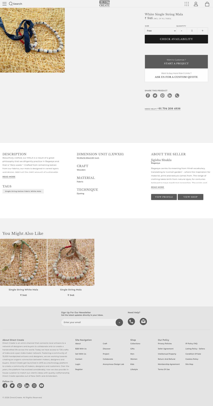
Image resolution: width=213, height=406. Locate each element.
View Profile (164, 197)
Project (106, 354)
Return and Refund (166, 359)
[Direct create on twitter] (13, 386)
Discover (106, 349)
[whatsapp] (177, 95)
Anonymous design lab (113, 364)
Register (79, 369)
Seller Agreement (166, 349)
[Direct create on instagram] (35, 386)
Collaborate (108, 359)
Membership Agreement (169, 364)
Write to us (144, 321)
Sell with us (80, 354)
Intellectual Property (167, 354)
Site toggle (4, 3)
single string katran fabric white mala (23, 191)
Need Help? (163, 108)
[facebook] (148, 95)
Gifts (132, 349)
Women (133, 359)
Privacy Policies (165, 344)
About (78, 344)
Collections (135, 344)
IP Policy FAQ (192, 344)
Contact (78, 359)
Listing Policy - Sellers (195, 349)
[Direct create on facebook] (5, 386)
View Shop (191, 197)
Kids (132, 364)
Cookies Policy (192, 359)
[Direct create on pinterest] (20, 386)
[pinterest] (162, 95)
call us (132, 321)
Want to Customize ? (176, 62)
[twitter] (155, 95)
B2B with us (81, 349)
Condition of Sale (193, 354)
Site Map (189, 364)
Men (132, 354)
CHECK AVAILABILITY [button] (176, 39)
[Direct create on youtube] (42, 386)
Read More (8, 177)
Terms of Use (164, 369)
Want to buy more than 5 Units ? (176, 75)
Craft (105, 344)
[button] (209, 267)
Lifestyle (134, 369)
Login (77, 364)
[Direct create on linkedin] (27, 386)
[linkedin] (170, 95)
